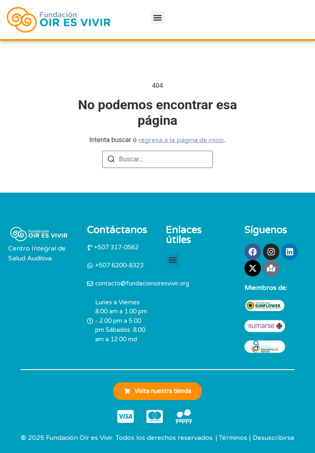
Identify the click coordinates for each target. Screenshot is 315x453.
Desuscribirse (273, 438)
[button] (157, 17)
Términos (233, 438)
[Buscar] (111, 160)
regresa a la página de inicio (181, 140)
